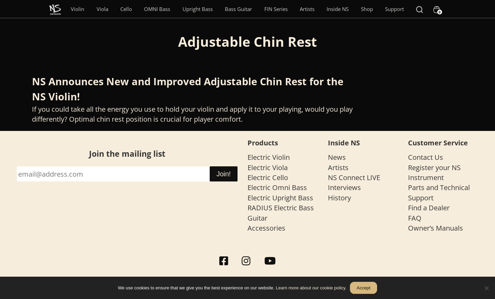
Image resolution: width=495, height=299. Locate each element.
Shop (367, 8)
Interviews (344, 187)
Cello (126, 8)
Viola (102, 8)
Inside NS (338, 8)
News (337, 157)
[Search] (419, 9)
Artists (307, 8)
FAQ (414, 218)
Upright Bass (198, 8)
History (339, 197)
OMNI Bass (157, 8)
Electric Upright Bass (280, 197)
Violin (77, 8)
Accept (364, 287)
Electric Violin (269, 157)
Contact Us (425, 157)
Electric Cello (268, 177)
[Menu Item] (55, 9)
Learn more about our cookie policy (310, 287)
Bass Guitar (238, 8)
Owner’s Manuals (435, 228)
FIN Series (276, 8)
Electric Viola (268, 167)
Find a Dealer (429, 207)
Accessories (266, 228)
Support (394, 8)
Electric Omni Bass (277, 187)
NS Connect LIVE (354, 177)
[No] (486, 288)
